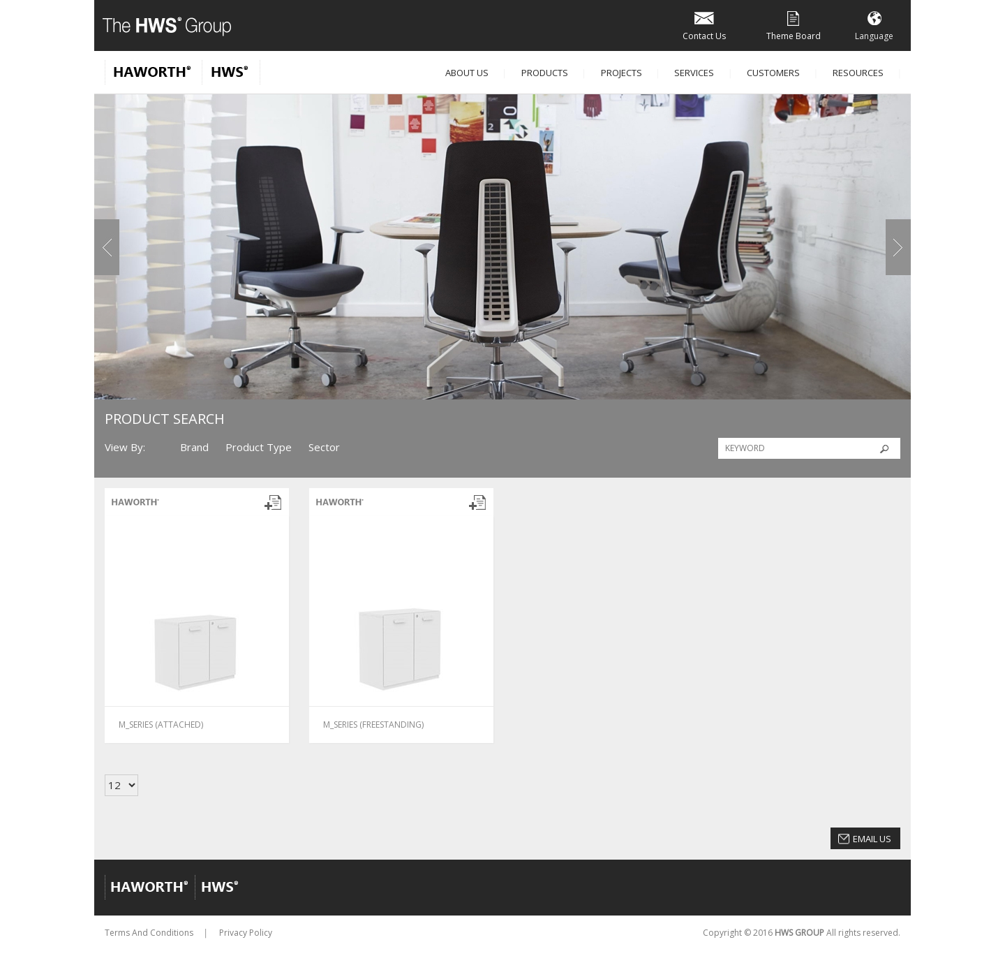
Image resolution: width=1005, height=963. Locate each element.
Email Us (872, 838)
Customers (773, 72)
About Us (467, 72)
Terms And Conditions (149, 933)
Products (544, 72)
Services (694, 72)
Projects (621, 72)
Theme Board (793, 25)
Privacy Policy (245, 933)
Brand (194, 447)
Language (874, 25)
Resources (858, 72)
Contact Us (704, 25)
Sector (324, 447)
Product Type (258, 447)
